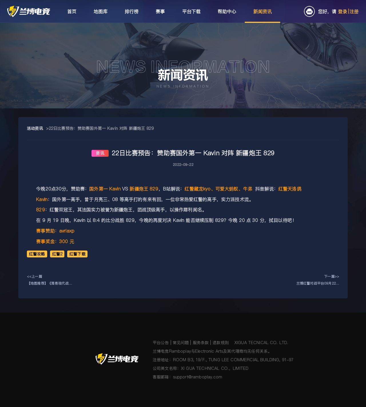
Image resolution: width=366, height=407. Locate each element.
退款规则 (220, 343)
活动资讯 (35, 128)
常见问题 (181, 343)
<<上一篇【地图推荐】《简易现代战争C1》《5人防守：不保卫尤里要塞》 (49, 280)
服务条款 (201, 343)
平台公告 (161, 343)
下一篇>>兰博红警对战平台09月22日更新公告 (317, 280)
